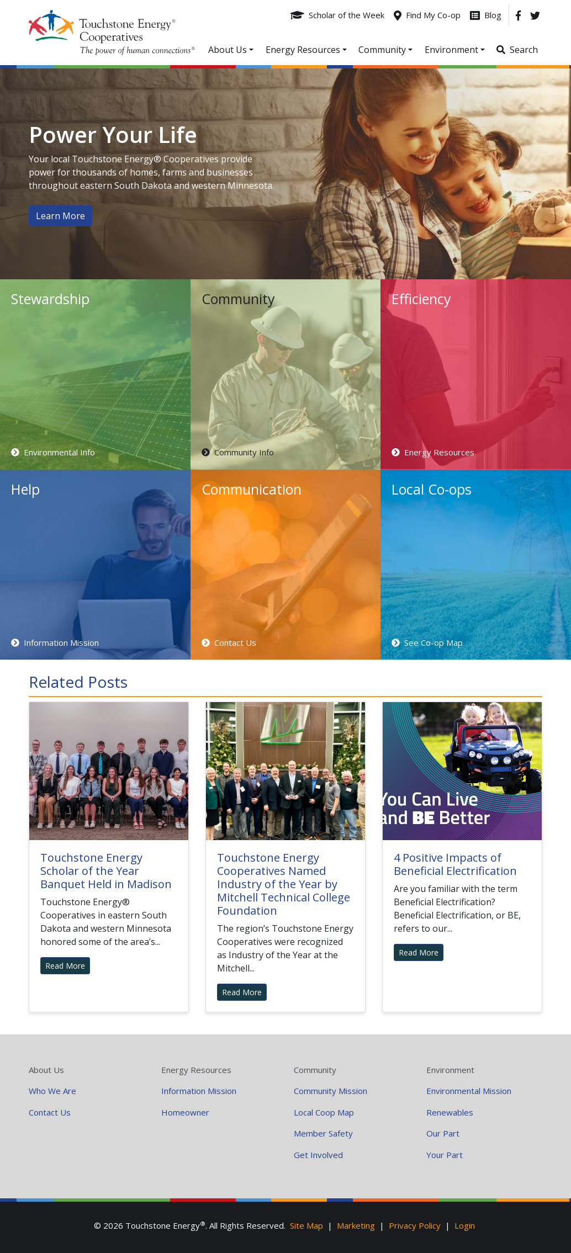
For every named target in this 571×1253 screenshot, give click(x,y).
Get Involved (318, 1154)
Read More (65, 965)
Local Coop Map (324, 1112)
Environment (450, 1069)
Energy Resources (196, 1069)
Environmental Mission (468, 1090)
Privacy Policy (415, 1225)
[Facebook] (518, 14)
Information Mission (198, 1090)
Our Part (442, 1133)
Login (464, 1225)
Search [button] (524, 50)
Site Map (306, 1225)
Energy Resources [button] (303, 50)
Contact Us (50, 1112)
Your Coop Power (112, 32)
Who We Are (52, 1090)
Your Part (444, 1154)
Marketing (356, 1225)
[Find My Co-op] (427, 14)
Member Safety (323, 1133)
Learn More (60, 216)
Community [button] (382, 50)
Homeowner (185, 1112)
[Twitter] (535, 14)
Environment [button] (451, 50)
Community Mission (330, 1090)
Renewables (449, 1112)
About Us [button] (227, 50)
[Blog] (486, 14)
